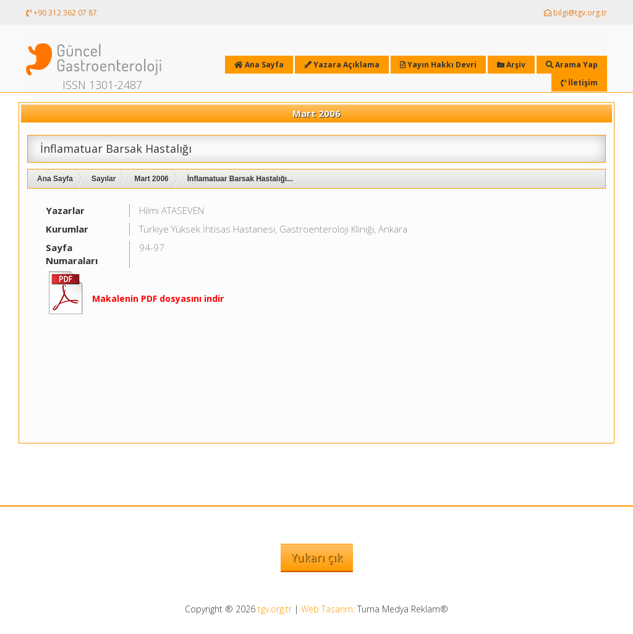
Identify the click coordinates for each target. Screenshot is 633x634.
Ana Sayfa (55, 178)
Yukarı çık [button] (316, 557)
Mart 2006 (151, 178)
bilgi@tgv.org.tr (575, 12)
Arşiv (511, 64)
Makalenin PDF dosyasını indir (158, 298)
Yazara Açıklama (342, 64)
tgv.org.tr (275, 609)
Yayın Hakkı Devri (438, 64)
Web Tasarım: (328, 609)
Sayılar (103, 178)
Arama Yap (572, 64)
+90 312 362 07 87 (61, 12)
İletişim (579, 82)
